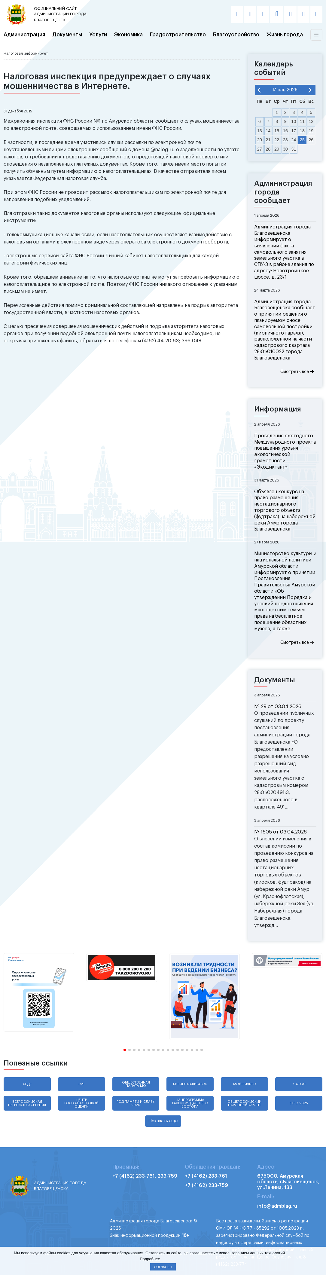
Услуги (98, 34)
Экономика (128, 34)
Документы (67, 34)
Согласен (163, 1267)
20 (259, 139)
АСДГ (27, 1084)
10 (293, 121)
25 (302, 139)
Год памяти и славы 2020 (136, 1103)
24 (293, 139)
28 (268, 149)
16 (285, 130)
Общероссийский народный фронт (244, 1103)
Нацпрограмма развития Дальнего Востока (190, 1103)
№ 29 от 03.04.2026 (277, 706)
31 (293, 149)
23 (285, 139)
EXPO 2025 (299, 1103)
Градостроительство (178, 34)
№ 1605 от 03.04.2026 (280, 832)
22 (276, 139)
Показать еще (163, 1121)
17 (293, 130)
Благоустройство (236, 34)
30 (285, 149)
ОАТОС (299, 1084)
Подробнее (150, 1259)
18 (302, 130)
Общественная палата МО (136, 1084)
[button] (124, 1050)
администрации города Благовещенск (61, 14)
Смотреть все (297, 371)
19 (311, 130)
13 (259, 130)
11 (302, 121)
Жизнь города (285, 34)
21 (268, 139)
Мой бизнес (244, 1084)
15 (276, 130)
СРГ (81, 1084)
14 (268, 130)
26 (311, 139)
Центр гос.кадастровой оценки (81, 1103)
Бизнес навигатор (190, 1084)
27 (259, 149)
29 (276, 149)
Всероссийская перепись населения (27, 1103)
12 (311, 121)
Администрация (24, 34)
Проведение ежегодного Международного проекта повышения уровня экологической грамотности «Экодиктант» (285, 451)
